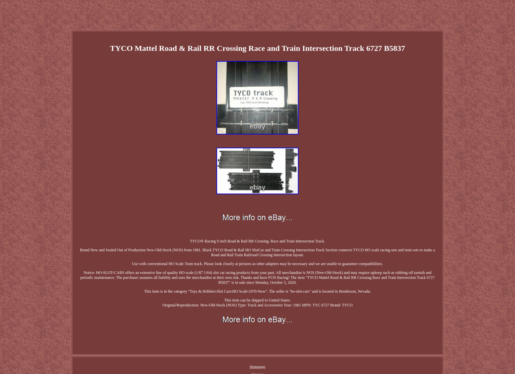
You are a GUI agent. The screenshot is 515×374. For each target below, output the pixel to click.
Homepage (257, 366)
